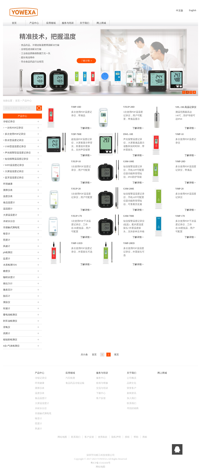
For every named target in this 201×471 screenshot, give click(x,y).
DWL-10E (128, 134)
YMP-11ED (77, 243)
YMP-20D (180, 161)
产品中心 (27, 100)
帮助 (136, 437)
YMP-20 (179, 188)
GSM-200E (128, 188)
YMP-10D (76, 107)
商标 (144, 437)
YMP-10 (179, 134)
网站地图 (62, 437)
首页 (14, 23)
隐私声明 (116, 437)
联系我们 (75, 437)
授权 (127, 437)
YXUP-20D (128, 107)
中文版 (179, 10)
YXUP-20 (76, 188)
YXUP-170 (76, 216)
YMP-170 (180, 216)
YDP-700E (76, 134)
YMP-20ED (129, 243)
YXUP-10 (76, 161)
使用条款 (102, 437)
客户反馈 (89, 437)
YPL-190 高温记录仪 (186, 107)
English (192, 10)
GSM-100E (128, 161)
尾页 (116, 354)
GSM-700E (128, 216)
